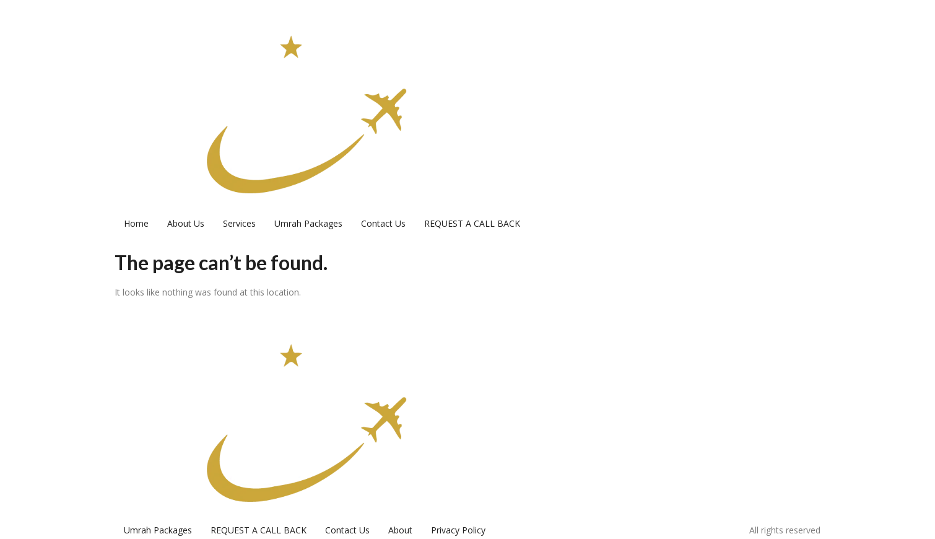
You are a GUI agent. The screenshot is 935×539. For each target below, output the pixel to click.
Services (239, 223)
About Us (185, 223)
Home (136, 223)
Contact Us (383, 223)
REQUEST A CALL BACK (472, 223)
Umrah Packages (308, 223)
